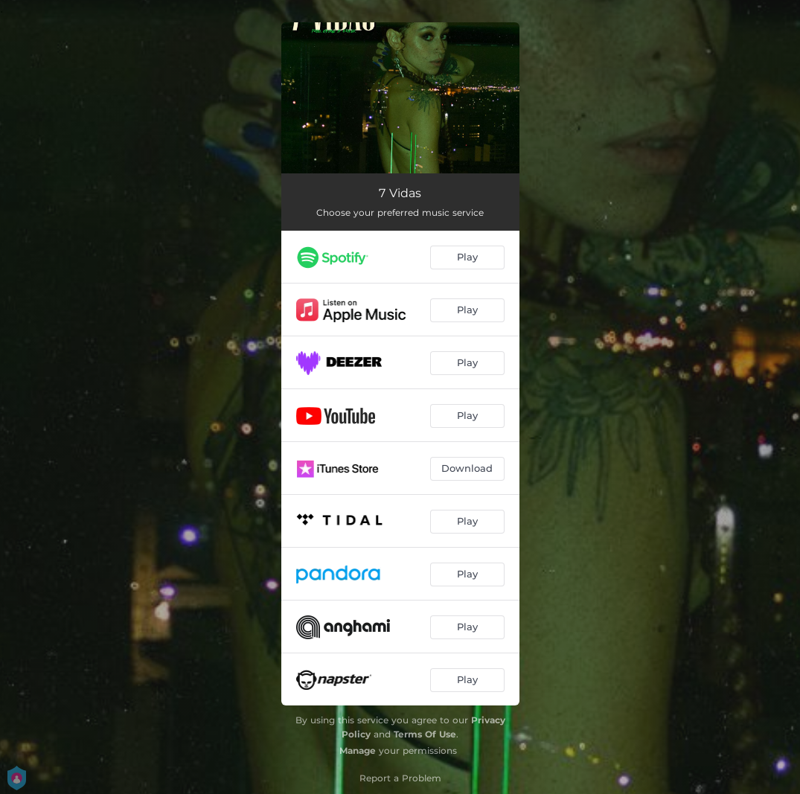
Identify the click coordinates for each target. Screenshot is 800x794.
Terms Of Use (425, 734)
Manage (357, 750)
